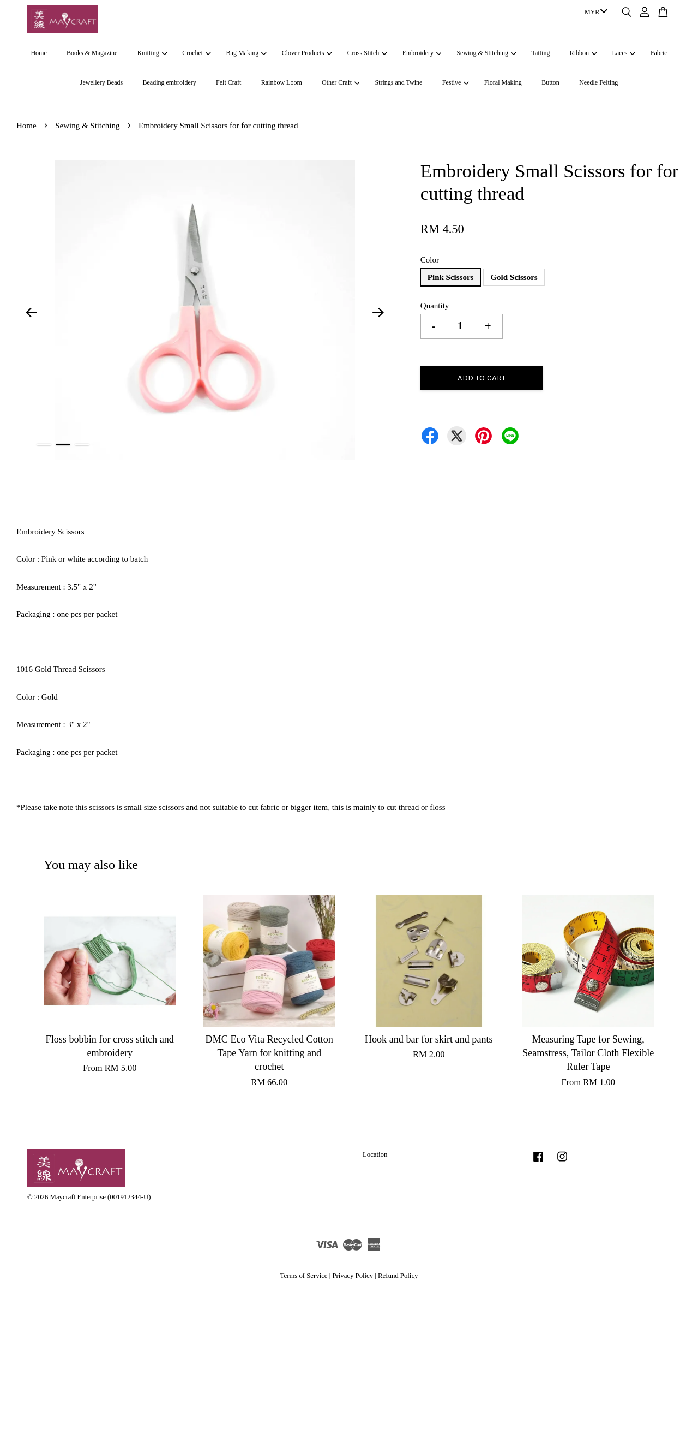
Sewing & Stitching (486, 53)
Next (378, 312)
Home (38, 53)
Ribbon (583, 53)
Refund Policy (398, 1275)
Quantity (434, 305)
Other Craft (340, 82)
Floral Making (503, 82)
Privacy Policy (352, 1275)
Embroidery (422, 53)
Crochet (196, 53)
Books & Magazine (92, 53)
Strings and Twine (398, 82)
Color (429, 259)
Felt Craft (228, 82)
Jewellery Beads (101, 82)
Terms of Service (304, 1275)
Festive (455, 82)
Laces (623, 53)
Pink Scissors (451, 277)
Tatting (541, 53)
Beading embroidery (169, 82)
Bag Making (246, 53)
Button (550, 82)
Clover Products (307, 53)
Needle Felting (598, 82)
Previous (31, 312)
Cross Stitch (367, 53)
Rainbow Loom (281, 82)
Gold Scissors (513, 277)
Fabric (659, 53)
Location (375, 1154)
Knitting (152, 53)
